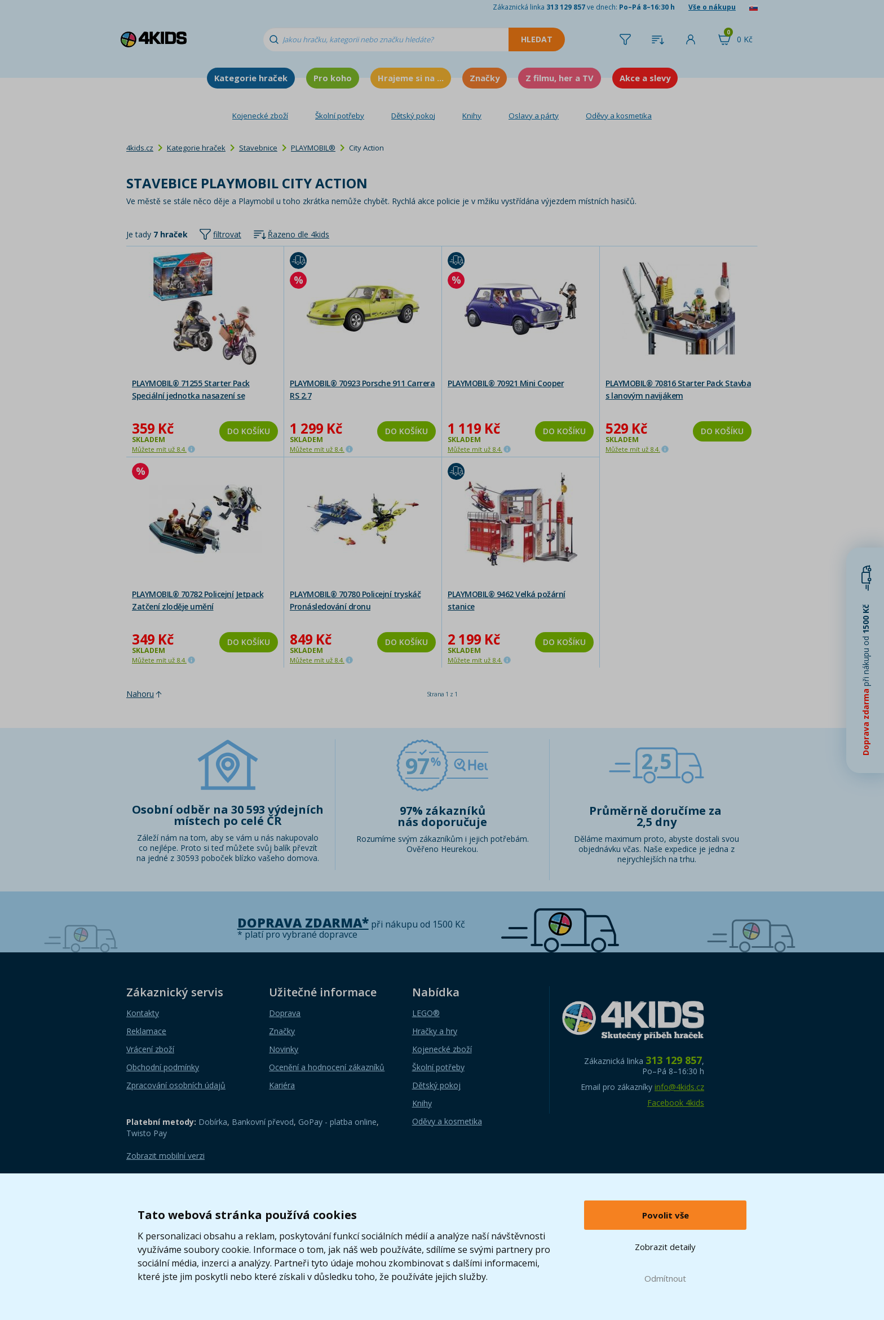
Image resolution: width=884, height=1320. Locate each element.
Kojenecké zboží (260, 116)
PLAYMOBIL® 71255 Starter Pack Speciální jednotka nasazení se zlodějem (191, 395)
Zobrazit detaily (665, 1246)
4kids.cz (139, 148)
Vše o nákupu (712, 7)
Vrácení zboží (150, 1049)
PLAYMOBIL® (313, 148)
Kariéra (282, 1085)
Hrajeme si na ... (411, 77)
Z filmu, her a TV (559, 77)
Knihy (471, 116)
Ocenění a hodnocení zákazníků (326, 1067)
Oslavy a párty (534, 116)
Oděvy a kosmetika (619, 116)
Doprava (284, 1013)
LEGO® (426, 1013)
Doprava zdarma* (303, 922)
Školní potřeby (339, 116)
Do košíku (248, 431)
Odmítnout (665, 1278)
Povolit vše (665, 1215)
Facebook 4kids (675, 1102)
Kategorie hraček (251, 77)
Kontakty (142, 1013)
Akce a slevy (645, 77)
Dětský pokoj (413, 116)
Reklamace (146, 1031)
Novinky (283, 1049)
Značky (485, 77)
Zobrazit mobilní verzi (165, 1155)
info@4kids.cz (679, 1086)
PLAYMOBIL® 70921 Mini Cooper (506, 383)
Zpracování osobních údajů (176, 1085)
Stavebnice (258, 148)
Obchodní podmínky (162, 1067)
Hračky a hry (434, 1031)
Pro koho (332, 77)
